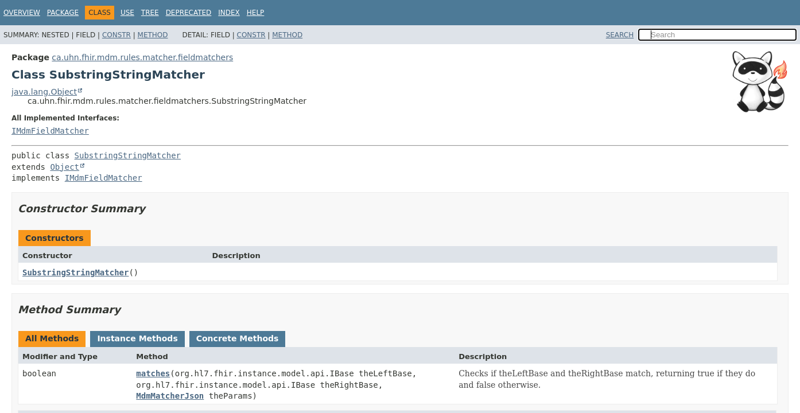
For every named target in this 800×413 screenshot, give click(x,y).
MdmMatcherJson (170, 395)
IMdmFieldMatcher (50, 130)
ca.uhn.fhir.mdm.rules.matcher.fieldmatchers (142, 57)
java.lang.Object (44, 91)
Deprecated (189, 13)
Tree (150, 13)
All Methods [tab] (52, 338)
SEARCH (620, 35)
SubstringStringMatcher (128, 155)
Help (256, 13)
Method (153, 35)
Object (64, 167)
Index (229, 13)
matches (153, 373)
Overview (21, 13)
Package (63, 13)
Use (127, 13)
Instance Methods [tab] (137, 338)
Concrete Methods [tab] (237, 338)
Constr (116, 35)
